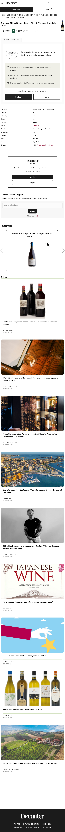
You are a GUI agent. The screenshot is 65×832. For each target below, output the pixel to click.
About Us (17, 824)
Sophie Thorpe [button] (8, 608)
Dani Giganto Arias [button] (10, 442)
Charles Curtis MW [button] (10, 554)
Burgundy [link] (29, 15)
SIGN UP (32, 211)
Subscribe (16, 9)
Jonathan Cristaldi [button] (10, 386)
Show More (32, 216)
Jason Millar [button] (8, 715)
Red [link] (37, 15)
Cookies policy (46, 824)
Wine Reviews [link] (11, 15)
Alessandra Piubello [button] (11, 769)
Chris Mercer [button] (8, 330)
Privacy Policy (18, 827)
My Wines (6, 31)
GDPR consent (46, 827)
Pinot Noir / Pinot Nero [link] (49, 15)
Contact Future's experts (31, 824)
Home (3, 15)
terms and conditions (32, 827)
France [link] (21, 15)
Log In (46, 96)
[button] (11, 40)
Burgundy (36, 126)
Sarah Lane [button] (7, 498)
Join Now (18, 96)
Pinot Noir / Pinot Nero (45, 145)
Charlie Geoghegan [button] (10, 662)
